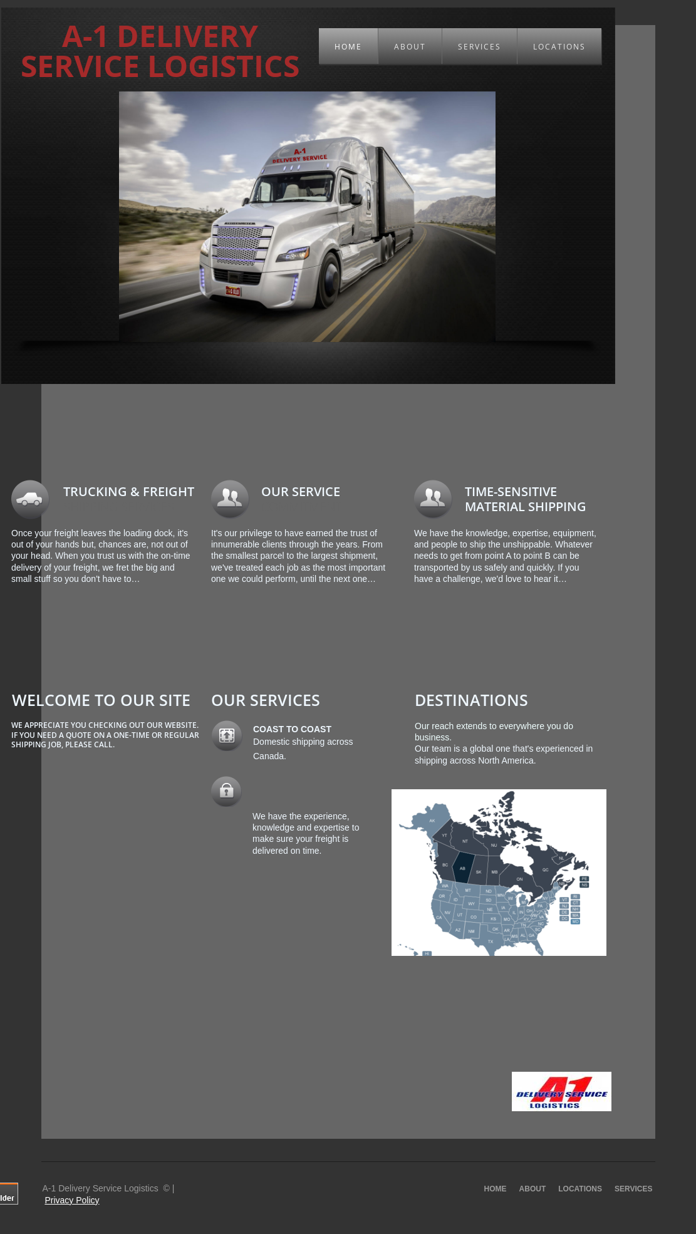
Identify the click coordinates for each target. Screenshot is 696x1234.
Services (479, 46)
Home (348, 46)
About (410, 46)
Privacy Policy (71, 1200)
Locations (559, 46)
